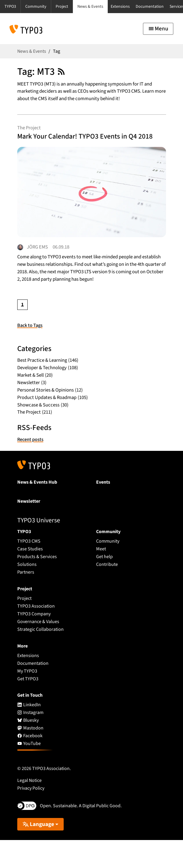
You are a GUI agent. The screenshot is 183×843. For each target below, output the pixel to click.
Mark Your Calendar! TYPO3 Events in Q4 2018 (89, 137)
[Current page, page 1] (22, 307)
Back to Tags (30, 328)
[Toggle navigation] (158, 29)
